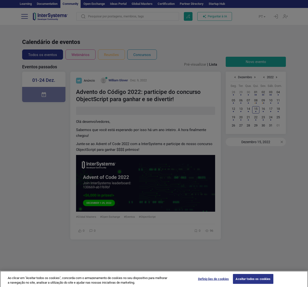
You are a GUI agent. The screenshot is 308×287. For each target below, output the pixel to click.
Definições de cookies (213, 282)
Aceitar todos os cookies (253, 282)
